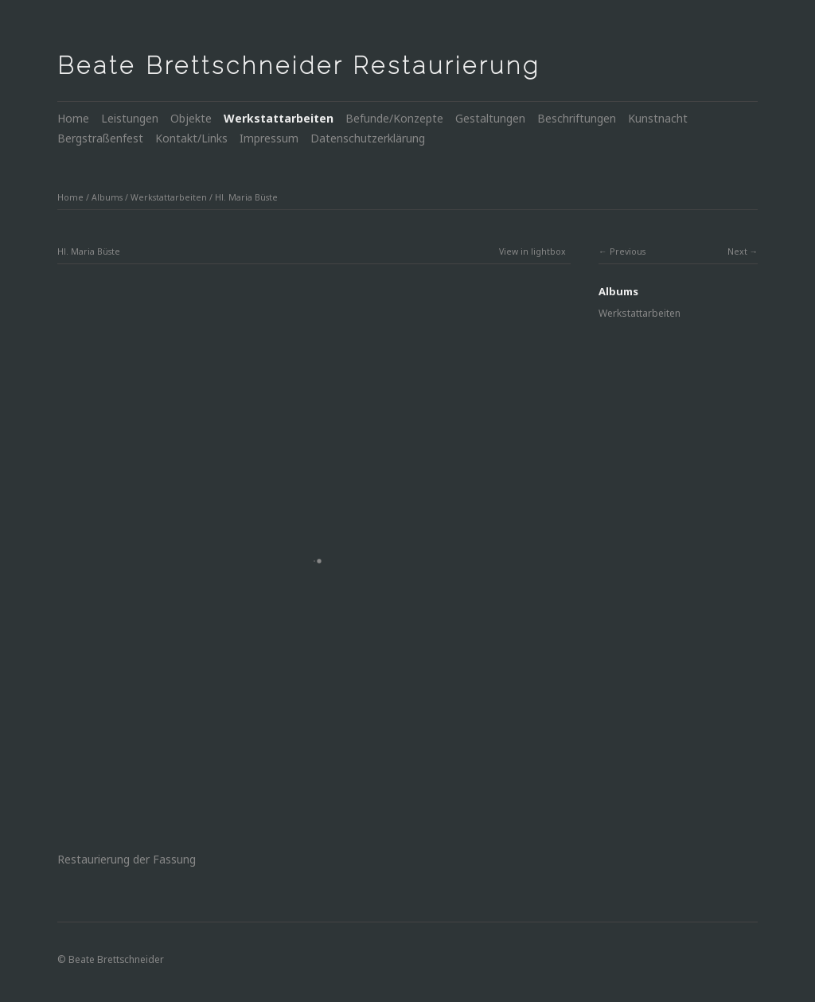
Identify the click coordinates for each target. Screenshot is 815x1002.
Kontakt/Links (191, 138)
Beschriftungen (576, 118)
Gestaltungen (490, 118)
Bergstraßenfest (100, 138)
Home (73, 118)
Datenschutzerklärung (367, 138)
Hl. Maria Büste (246, 197)
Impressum (269, 138)
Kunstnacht (658, 118)
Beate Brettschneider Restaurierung (298, 66)
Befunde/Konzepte (394, 118)
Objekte (191, 118)
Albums (107, 197)
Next (737, 251)
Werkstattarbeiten (278, 118)
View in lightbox (532, 251)
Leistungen (129, 118)
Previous (627, 251)
